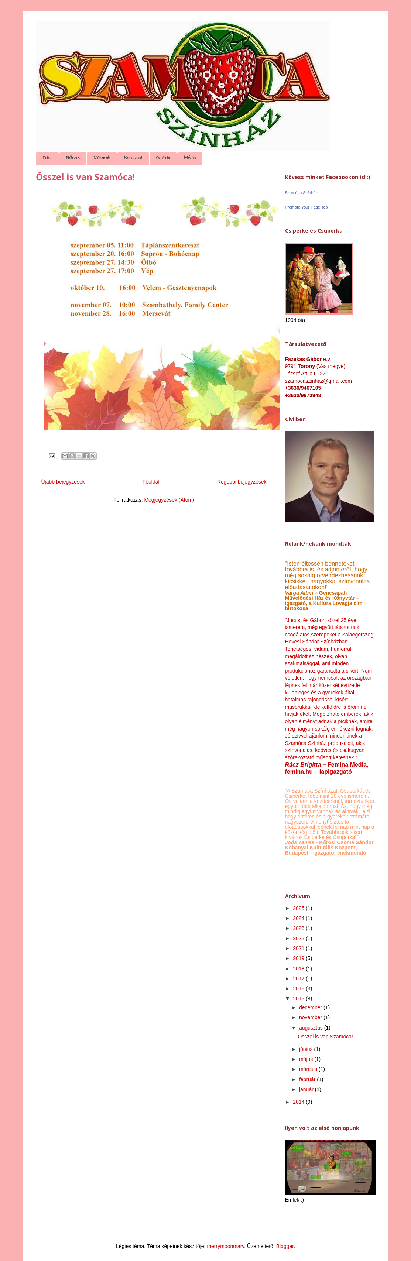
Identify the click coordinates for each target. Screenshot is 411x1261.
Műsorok (102, 158)
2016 (299, 989)
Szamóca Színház (301, 192)
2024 (299, 918)
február (308, 1079)
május (306, 1059)
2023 (299, 928)
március (309, 1069)
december (311, 1007)
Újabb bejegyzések (63, 482)
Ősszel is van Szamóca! (85, 177)
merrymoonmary (225, 1246)
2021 (299, 948)
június (306, 1049)
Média (190, 158)
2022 (299, 938)
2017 (299, 979)
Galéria (163, 158)
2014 (299, 1102)
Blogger (285, 1246)
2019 (299, 958)
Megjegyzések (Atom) (169, 500)
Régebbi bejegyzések (242, 482)
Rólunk (73, 158)
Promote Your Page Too (306, 207)
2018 (299, 969)
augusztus (311, 1028)
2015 (299, 998)
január (307, 1089)
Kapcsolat (133, 158)
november (311, 1017)
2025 (299, 908)
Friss (47, 158)
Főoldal (151, 482)
